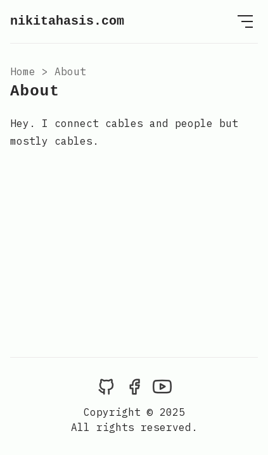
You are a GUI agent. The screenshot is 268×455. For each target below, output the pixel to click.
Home (22, 71)
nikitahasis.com (67, 21)
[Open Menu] (245, 21)
